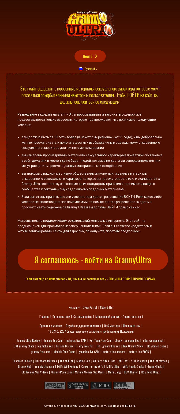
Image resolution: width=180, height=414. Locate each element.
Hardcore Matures (46, 360)
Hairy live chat (85, 346)
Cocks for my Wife (92, 366)
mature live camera (114, 351)
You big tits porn (44, 366)
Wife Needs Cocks (133, 366)
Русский (90, 68)
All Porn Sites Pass (104, 360)
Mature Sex (83, 360)
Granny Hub (24, 366)
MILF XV (123, 360)
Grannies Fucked (22, 360)
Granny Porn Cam (61, 372)
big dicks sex (45, 346)
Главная (44, 316)
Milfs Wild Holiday (67, 366)
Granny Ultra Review (28, 340)
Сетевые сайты (82, 316)
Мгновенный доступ (107, 316)
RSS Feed (146, 372)
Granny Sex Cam (53, 340)
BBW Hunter (131, 372)
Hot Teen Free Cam (101, 340)
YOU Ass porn (139, 360)
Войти (88, 56)
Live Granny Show (133, 346)
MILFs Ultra (113, 366)
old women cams (156, 346)
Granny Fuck (154, 366)
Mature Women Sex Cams (90, 372)
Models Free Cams (64, 351)
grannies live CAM (89, 351)
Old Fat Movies (158, 360)
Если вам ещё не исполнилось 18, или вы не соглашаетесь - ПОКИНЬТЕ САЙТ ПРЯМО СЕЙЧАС (90, 279)
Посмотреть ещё (133, 316)
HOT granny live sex (108, 346)
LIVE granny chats (24, 346)
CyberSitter (107, 307)
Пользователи (61, 316)
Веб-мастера (112, 325)
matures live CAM (76, 340)
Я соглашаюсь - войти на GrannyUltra (92, 259)
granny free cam (40, 351)
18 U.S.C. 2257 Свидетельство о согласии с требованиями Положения (91, 331)
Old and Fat (66, 360)
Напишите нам (131, 325)
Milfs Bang (114, 372)
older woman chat (152, 340)
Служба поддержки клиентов (83, 325)
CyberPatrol (90, 307)
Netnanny (74, 307)
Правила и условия (51, 325)
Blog (155, 372)
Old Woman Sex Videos (35, 372)
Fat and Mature (65, 346)
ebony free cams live (127, 340)
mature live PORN (139, 351)
